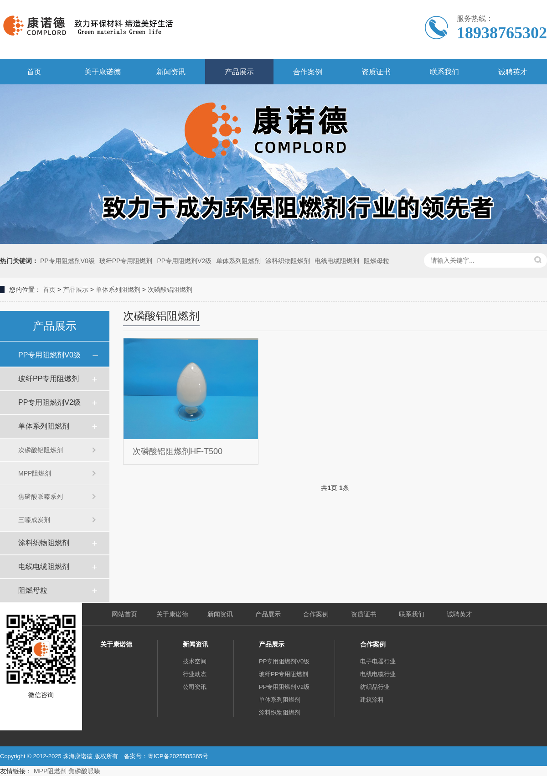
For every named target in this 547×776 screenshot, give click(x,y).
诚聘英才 (512, 72)
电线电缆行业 (378, 674)
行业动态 (194, 674)
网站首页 (124, 614)
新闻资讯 (171, 72)
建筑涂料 (372, 699)
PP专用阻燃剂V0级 (67, 260)
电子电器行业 (378, 661)
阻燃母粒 (376, 260)
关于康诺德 (102, 72)
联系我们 (444, 72)
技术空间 (194, 661)
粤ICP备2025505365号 (178, 756)
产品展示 (239, 72)
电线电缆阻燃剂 (337, 260)
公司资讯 (194, 686)
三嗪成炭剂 (34, 519)
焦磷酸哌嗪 (84, 771)
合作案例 (307, 72)
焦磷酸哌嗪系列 (40, 496)
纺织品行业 (375, 686)
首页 (34, 72)
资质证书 (376, 72)
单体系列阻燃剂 (238, 260)
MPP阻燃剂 (34, 473)
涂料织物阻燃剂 (287, 260)
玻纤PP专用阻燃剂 (126, 260)
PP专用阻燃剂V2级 (184, 260)
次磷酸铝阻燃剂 (170, 289)
